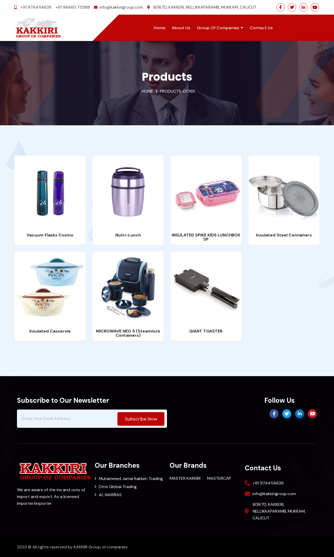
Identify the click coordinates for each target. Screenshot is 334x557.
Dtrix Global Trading (118, 486)
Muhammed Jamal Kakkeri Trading (131, 478)
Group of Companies (220, 28)
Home (159, 28)
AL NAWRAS (110, 494)
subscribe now (141, 419)
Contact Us (261, 28)
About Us (181, 28)
